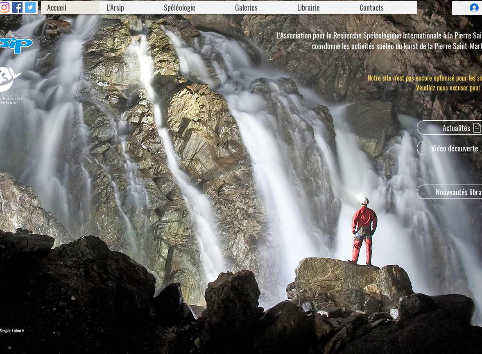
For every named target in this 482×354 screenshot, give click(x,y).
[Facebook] (17, 7)
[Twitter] (30, 7)
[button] (128, 7)
